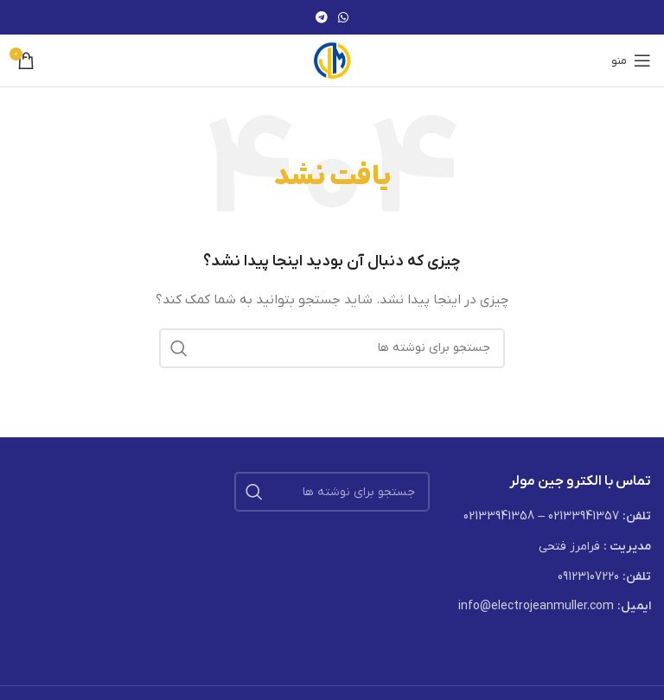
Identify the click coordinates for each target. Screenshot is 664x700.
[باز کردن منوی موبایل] (631, 60)
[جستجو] (332, 348)
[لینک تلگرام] (321, 17)
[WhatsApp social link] (343, 17)
